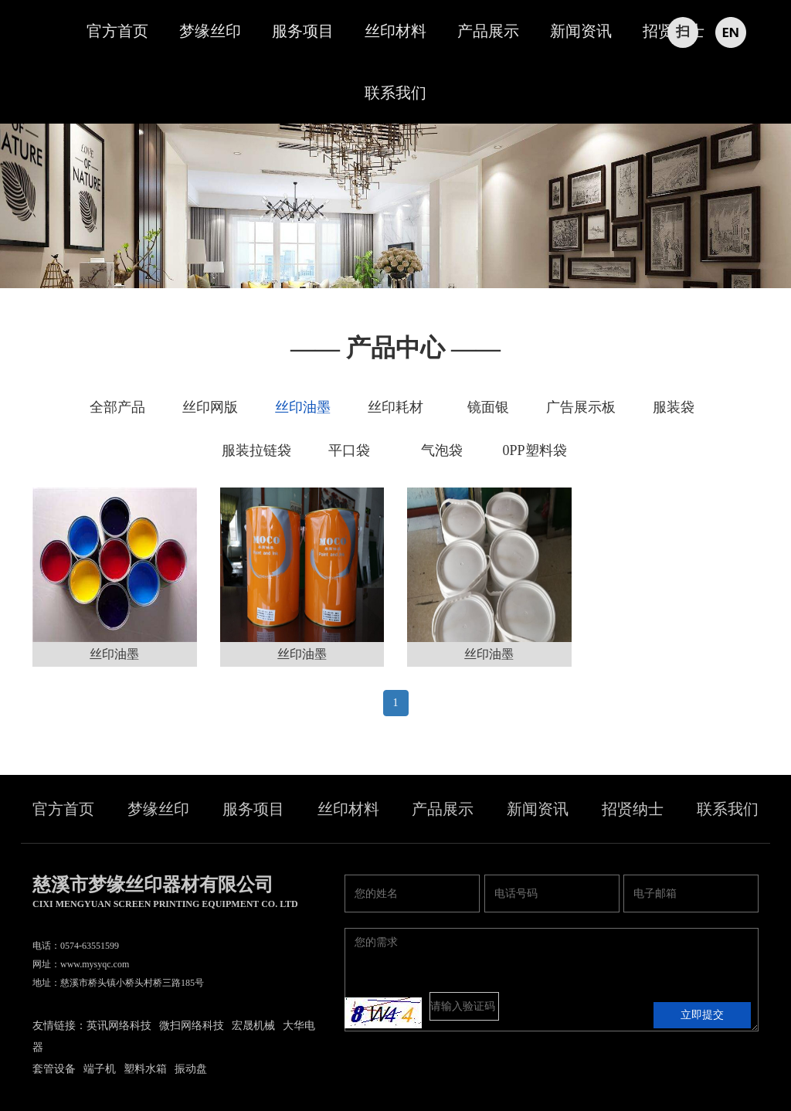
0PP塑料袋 (534, 450)
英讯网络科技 (119, 1025)
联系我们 (395, 92)
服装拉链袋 (256, 450)
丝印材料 (395, 30)
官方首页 (117, 30)
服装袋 (673, 407)
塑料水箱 (145, 1069)
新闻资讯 (581, 30)
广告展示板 (581, 407)
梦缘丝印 (210, 30)
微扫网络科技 (191, 1025)
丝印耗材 (395, 407)
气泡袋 (442, 450)
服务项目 (303, 30)
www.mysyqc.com (94, 964)
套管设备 (54, 1069)
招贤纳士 (633, 808)
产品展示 (488, 30)
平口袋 (349, 450)
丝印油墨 (303, 407)
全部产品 (117, 407)
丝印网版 (210, 407)
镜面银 (488, 407)
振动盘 (191, 1069)
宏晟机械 (253, 1025)
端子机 (99, 1069)
